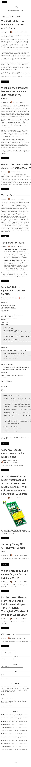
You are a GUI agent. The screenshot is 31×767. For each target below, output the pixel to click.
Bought (4, 171)
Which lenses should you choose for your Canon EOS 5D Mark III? (14, 574)
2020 (2, 734)
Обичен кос (7, 634)
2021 (2, 730)
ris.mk (15, 762)
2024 (2, 721)
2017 (2, 743)
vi (1, 322)
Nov (24, 718)
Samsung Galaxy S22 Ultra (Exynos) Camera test (13, 548)
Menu (4, 2)
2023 (2, 724)
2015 (2, 749)
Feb (7, 715)
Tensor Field (7, 195)
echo (2, 375)
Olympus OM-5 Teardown (7, 698)
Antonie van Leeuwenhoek (7, 706)
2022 (2, 727)
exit (2, 389)
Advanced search (5, 678)
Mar (9, 715)
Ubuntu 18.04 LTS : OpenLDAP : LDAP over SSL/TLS (13, 290)
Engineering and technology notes (9, 298)
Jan (5, 715)
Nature (4, 638)
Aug (18, 718)
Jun (15, 718)
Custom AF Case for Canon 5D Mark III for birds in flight (12, 453)
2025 (2, 718)
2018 (2, 740)
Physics (4, 199)
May (13, 718)
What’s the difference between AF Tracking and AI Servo (13, 24)
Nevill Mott (3, 695)
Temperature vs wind (12, 242)
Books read (5, 618)
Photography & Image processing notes (10, 460)
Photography (5, 32)
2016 (2, 746)
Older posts (8, 653)
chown (2, 315)
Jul (16, 718)
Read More (5, 81)
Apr (11, 715)
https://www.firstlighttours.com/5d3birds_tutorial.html (13, 465)
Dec (26, 718)
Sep (20, 718)
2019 (2, 737)
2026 (2, 715)
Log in (2, 675)
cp (1, 305)
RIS (16, 7)
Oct (22, 718)
